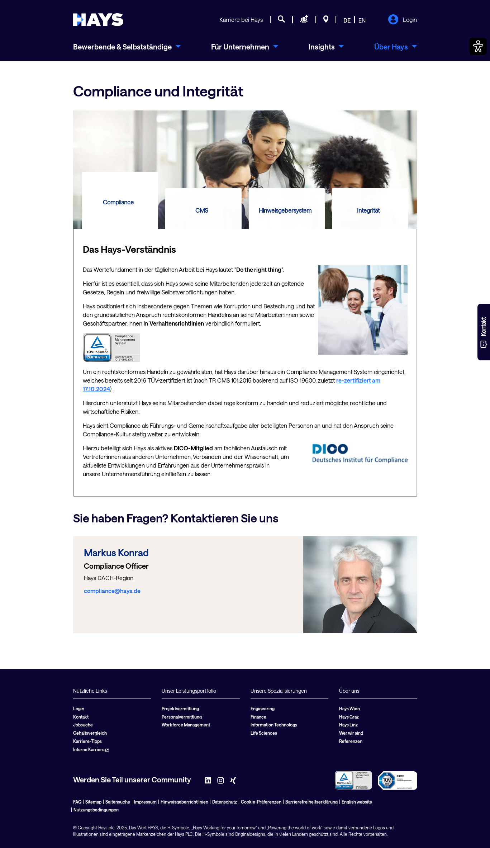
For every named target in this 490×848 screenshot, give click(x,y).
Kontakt (81, 716)
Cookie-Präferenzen (261, 801)
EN (362, 20)
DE (347, 20)
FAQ (77, 801)
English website (357, 801)
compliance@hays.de (112, 590)
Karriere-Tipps (87, 741)
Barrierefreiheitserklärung (311, 801)
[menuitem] (127, 46)
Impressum (145, 801)
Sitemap (93, 801)
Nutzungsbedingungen (96, 809)
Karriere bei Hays (241, 19)
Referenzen (350, 741)
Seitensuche (117, 801)
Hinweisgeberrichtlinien (184, 801)
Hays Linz (348, 724)
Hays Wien (349, 708)
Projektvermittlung (180, 708)
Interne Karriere (91, 749)
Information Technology (274, 724)
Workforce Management (186, 724)
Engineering (263, 708)
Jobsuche (83, 724)
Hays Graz (349, 716)
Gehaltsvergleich (90, 732)
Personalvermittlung (182, 716)
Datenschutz (224, 801)
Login (402, 20)
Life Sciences (264, 732)
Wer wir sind (351, 732)
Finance (258, 716)
